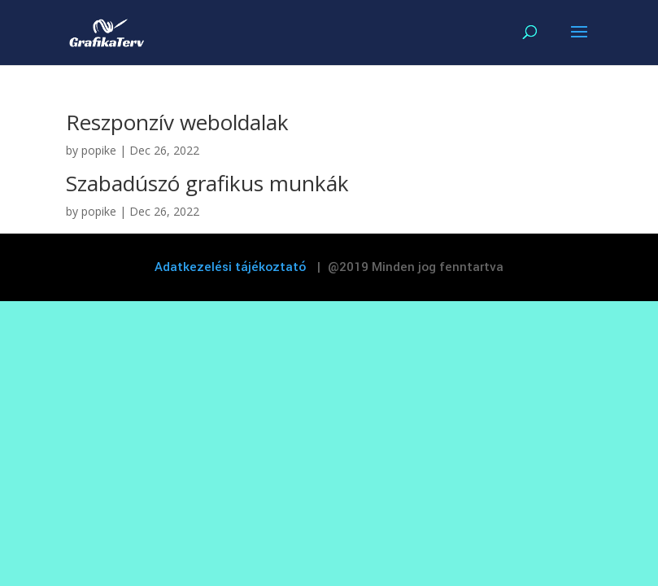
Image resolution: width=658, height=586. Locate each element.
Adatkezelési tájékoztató (231, 267)
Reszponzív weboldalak (177, 122)
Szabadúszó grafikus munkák (207, 183)
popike (98, 150)
